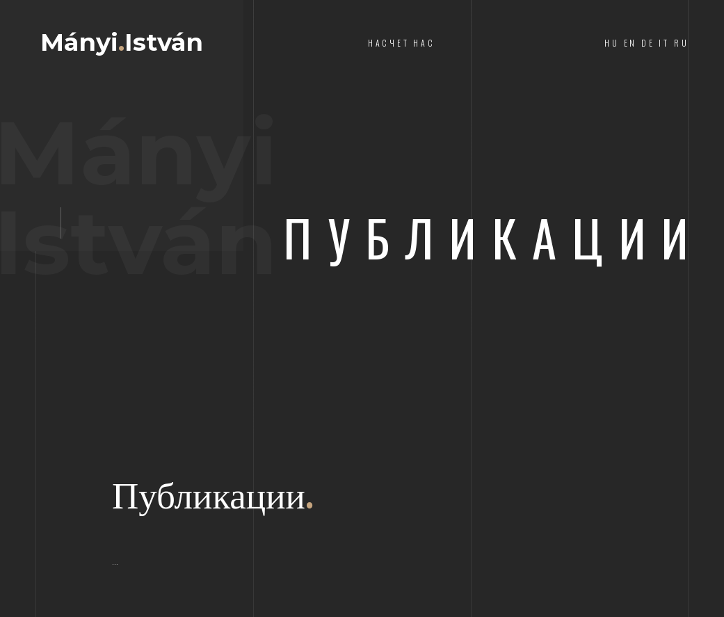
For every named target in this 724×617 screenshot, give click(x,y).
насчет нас (401, 43)
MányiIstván (121, 42)
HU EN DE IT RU (646, 43)
